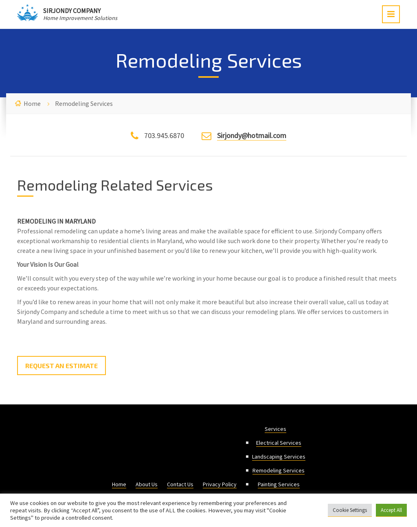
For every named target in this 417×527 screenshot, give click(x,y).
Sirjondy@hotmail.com (251, 135)
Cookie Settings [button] (350, 510)
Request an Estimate (61, 365)
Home (32, 103)
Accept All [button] (391, 510)
